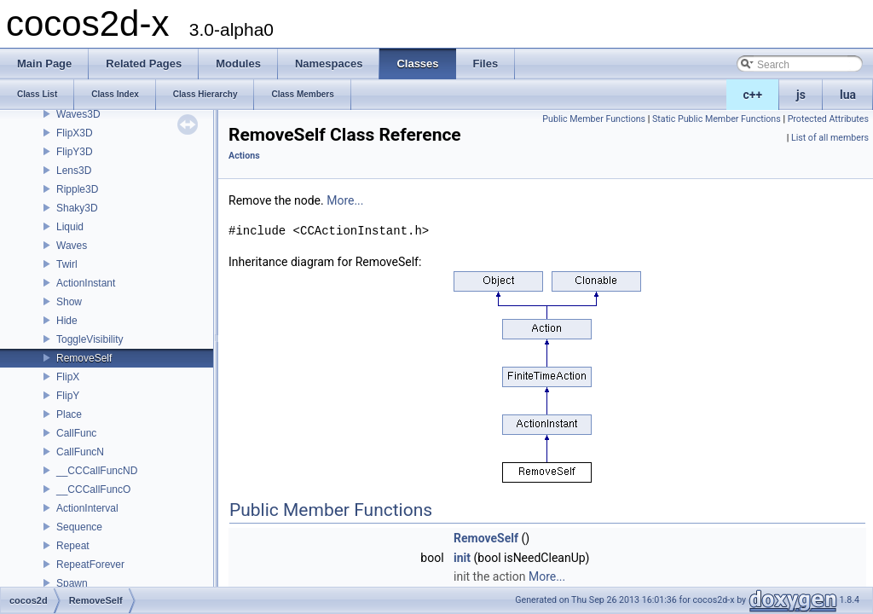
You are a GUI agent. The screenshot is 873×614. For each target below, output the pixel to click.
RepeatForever (90, 565)
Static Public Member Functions (716, 119)
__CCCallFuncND (96, 471)
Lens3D (73, 171)
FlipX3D (74, 133)
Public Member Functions (593, 119)
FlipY (67, 396)
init (462, 558)
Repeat (73, 546)
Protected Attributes (828, 119)
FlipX (67, 377)
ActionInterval (87, 508)
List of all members (830, 137)
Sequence (79, 527)
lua (848, 94)
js (801, 94)
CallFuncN (80, 452)
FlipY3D (74, 152)
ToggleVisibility (90, 339)
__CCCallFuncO (93, 489)
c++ (753, 94)
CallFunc (76, 433)
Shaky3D (77, 208)
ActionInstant (85, 283)
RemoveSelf (84, 358)
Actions (244, 155)
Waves (71, 246)
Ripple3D (77, 189)
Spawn (72, 583)
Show (69, 302)
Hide (67, 321)
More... (345, 200)
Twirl (67, 264)
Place (69, 414)
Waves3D (78, 114)
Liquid (70, 227)
